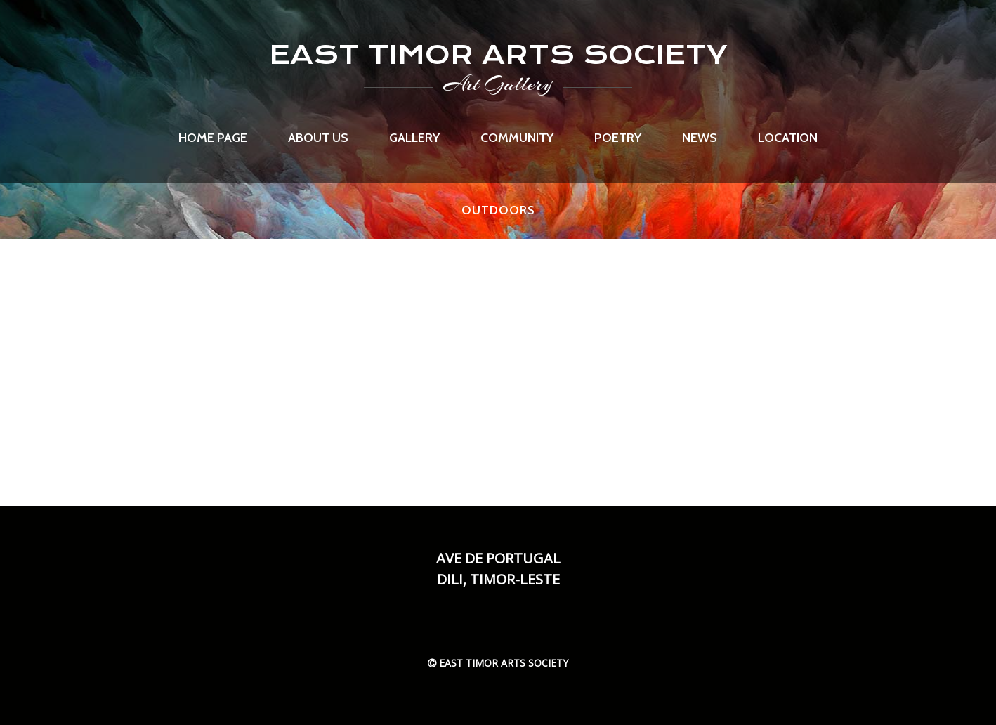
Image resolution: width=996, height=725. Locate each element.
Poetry (617, 138)
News (699, 138)
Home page (212, 138)
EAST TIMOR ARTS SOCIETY (498, 54)
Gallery (414, 138)
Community (516, 138)
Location (788, 138)
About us (318, 138)
